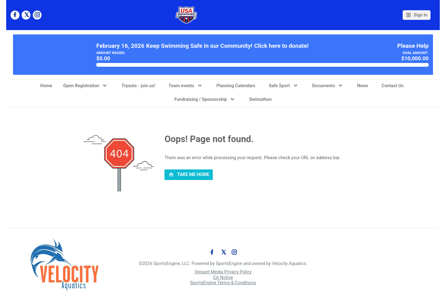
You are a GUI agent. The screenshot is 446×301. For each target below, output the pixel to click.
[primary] (188, 174)
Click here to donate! (281, 46)
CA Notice (223, 277)
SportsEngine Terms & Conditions (223, 282)
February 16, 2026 (120, 46)
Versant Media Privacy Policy (223, 272)
